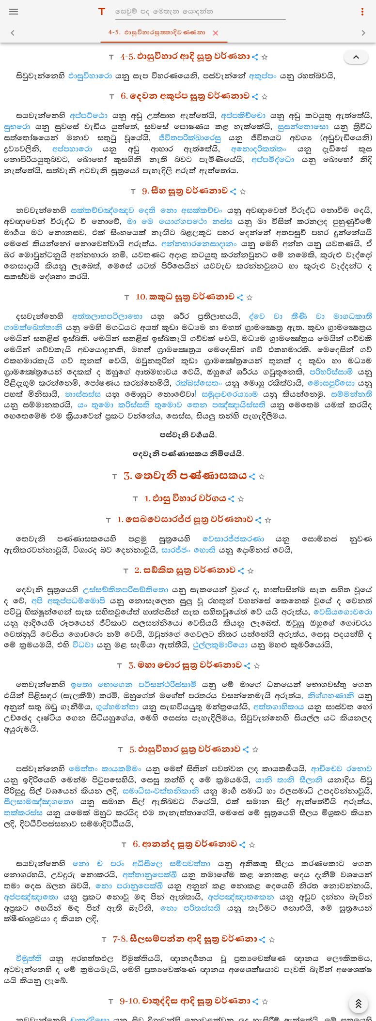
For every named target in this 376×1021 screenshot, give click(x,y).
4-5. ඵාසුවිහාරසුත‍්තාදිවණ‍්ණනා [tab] (190, 33)
